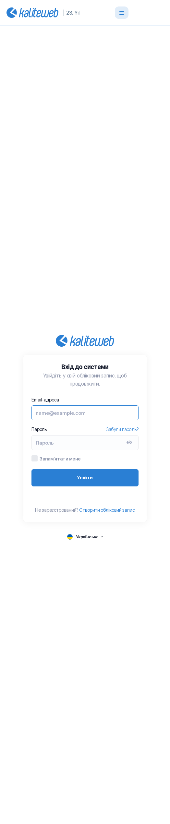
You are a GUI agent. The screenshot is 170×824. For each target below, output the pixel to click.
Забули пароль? (122, 429)
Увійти (85, 477)
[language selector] (85, 536)
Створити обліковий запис (107, 510)
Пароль (39, 429)
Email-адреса (45, 399)
